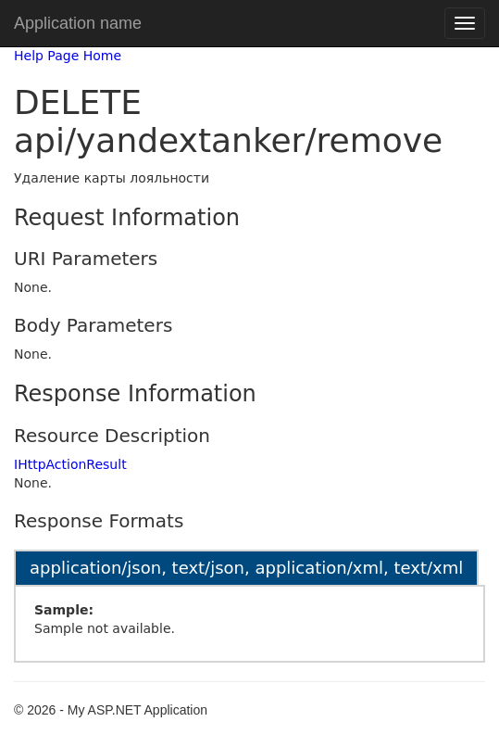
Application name (78, 23)
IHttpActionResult (70, 464)
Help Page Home (67, 55)
